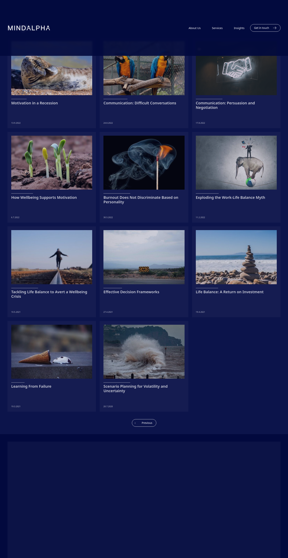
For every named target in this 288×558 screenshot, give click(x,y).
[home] (25, 28)
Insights (239, 28)
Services (217, 28)
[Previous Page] (144, 423)
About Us (195, 28)
